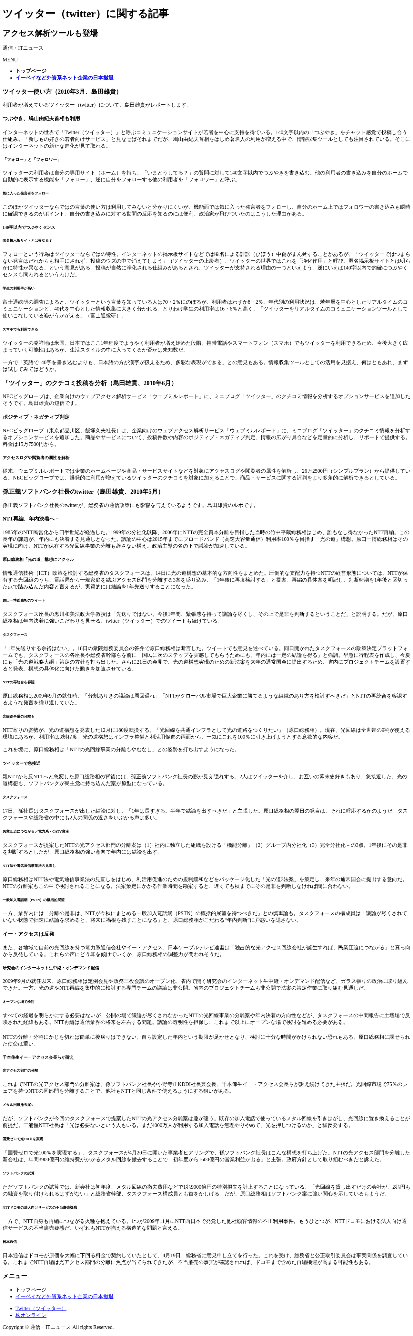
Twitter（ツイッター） (40, 1308)
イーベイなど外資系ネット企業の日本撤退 (64, 1296)
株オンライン (30, 1315)
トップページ (30, 1289)
